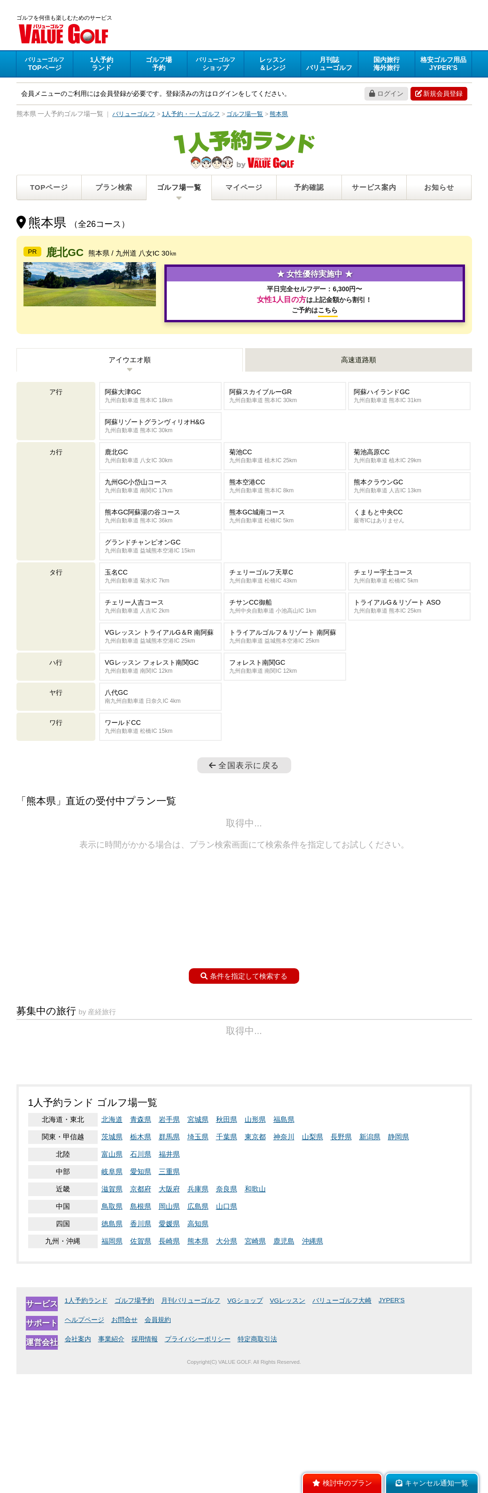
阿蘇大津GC (160, 449)
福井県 (169, 1273)
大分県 (226, 1360)
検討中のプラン (342, 1483)
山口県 (226, 1325)
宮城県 (198, 1238)
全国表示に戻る (244, 818)
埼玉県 (198, 1256)
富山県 (112, 1273)
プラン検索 (113, 189)
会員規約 (158, 1438)
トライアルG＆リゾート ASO (409, 660)
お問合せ (124, 1438)
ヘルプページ (84, 1438)
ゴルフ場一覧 (179, 189)
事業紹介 (111, 1458)
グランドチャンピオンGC (160, 599)
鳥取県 (112, 1325)
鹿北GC (160, 509)
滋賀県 (112, 1308)
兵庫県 (198, 1308)
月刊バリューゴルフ (190, 1419)
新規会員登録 (439, 95)
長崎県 (169, 1360)
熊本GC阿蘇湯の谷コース (160, 569)
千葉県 (226, 1256)
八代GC (160, 750)
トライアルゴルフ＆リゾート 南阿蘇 (285, 690)
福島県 (283, 1238)
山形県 (255, 1238)
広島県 (198, 1325)
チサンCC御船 (285, 660)
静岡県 (398, 1256)
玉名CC (160, 630)
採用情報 (145, 1458)
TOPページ (49, 189)
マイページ (244, 189)
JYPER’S (392, 1419)
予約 (159, 65)
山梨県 (312, 1256)
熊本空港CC (285, 539)
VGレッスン (288, 1419)
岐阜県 (112, 1290)
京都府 (140, 1308)
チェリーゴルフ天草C (285, 630)
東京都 (255, 1256)
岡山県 (169, 1325)
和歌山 (255, 1308)
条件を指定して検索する (244, 1029)
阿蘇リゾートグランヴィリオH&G (160, 479)
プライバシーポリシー (198, 1458)
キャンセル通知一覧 (431, 1483)
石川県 (140, 1273)
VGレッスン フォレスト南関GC (160, 720)
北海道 (112, 1238)
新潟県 (369, 1256)
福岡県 (112, 1360)
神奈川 (283, 1256)
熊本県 (198, 1360)
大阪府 (169, 1308)
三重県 (169, 1290)
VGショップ (245, 1419)
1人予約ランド (86, 1419)
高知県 (198, 1342)
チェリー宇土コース (409, 630)
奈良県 (226, 1308)
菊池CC (285, 509)
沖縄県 (312, 1360)
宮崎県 (255, 1360)
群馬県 (169, 1256)
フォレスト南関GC (285, 720)
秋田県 (226, 1238)
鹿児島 (283, 1360)
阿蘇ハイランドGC (409, 449)
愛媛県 (169, 1342)
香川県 (140, 1342)
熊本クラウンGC (409, 539)
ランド (101, 65)
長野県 (341, 1256)
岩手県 (169, 1238)
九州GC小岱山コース (160, 539)
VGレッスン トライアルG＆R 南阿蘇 (160, 690)
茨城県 (112, 1256)
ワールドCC (160, 780)
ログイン (386, 95)
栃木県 (140, 1256)
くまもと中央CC (409, 569)
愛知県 (140, 1290)
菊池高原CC (409, 509)
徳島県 (112, 1342)
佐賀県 (140, 1360)
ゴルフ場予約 (134, 1419)
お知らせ (439, 189)
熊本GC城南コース (285, 569)
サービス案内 (374, 189)
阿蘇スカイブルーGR (285, 449)
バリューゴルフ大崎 (342, 1419)
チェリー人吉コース (160, 660)
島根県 (140, 1325)
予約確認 (309, 189)
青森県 (140, 1238)
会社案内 (78, 1458)
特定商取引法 (257, 1458)
